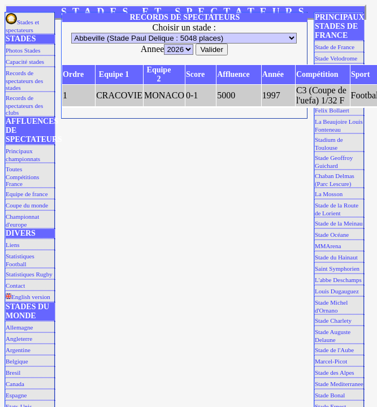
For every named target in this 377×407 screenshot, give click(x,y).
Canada (15, 383)
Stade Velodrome (336, 58)
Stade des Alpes (334, 372)
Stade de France (334, 47)
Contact (15, 285)
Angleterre (19, 338)
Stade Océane (332, 234)
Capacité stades (25, 61)
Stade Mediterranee (339, 383)
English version (28, 296)
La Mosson (329, 193)
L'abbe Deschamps (338, 279)
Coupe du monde (27, 205)
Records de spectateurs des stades (24, 80)
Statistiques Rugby (29, 274)
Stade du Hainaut (336, 257)
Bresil (13, 372)
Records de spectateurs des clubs (24, 105)
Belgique (17, 361)
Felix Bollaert (332, 110)
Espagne (16, 395)
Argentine (18, 350)
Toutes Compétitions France (22, 176)
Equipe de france (27, 193)
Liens (12, 244)
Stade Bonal (330, 395)
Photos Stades (23, 50)
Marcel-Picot (331, 361)
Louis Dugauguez (337, 291)
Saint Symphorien (337, 268)
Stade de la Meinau (339, 223)
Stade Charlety (333, 320)
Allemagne (19, 327)
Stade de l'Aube (334, 350)
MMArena (328, 246)
